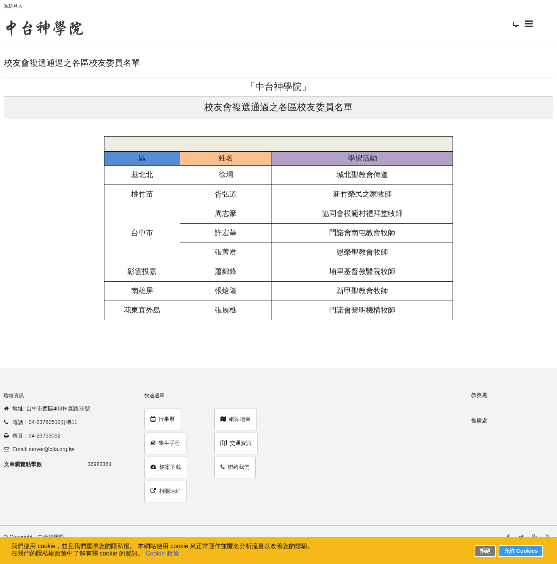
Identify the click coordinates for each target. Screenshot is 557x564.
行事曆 (162, 419)
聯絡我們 (234, 467)
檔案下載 (165, 467)
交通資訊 (235, 443)
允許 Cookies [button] (521, 551)
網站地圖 (235, 419)
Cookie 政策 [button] (162, 553)
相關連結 (165, 491)
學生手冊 (165, 443)
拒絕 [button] (485, 551)
